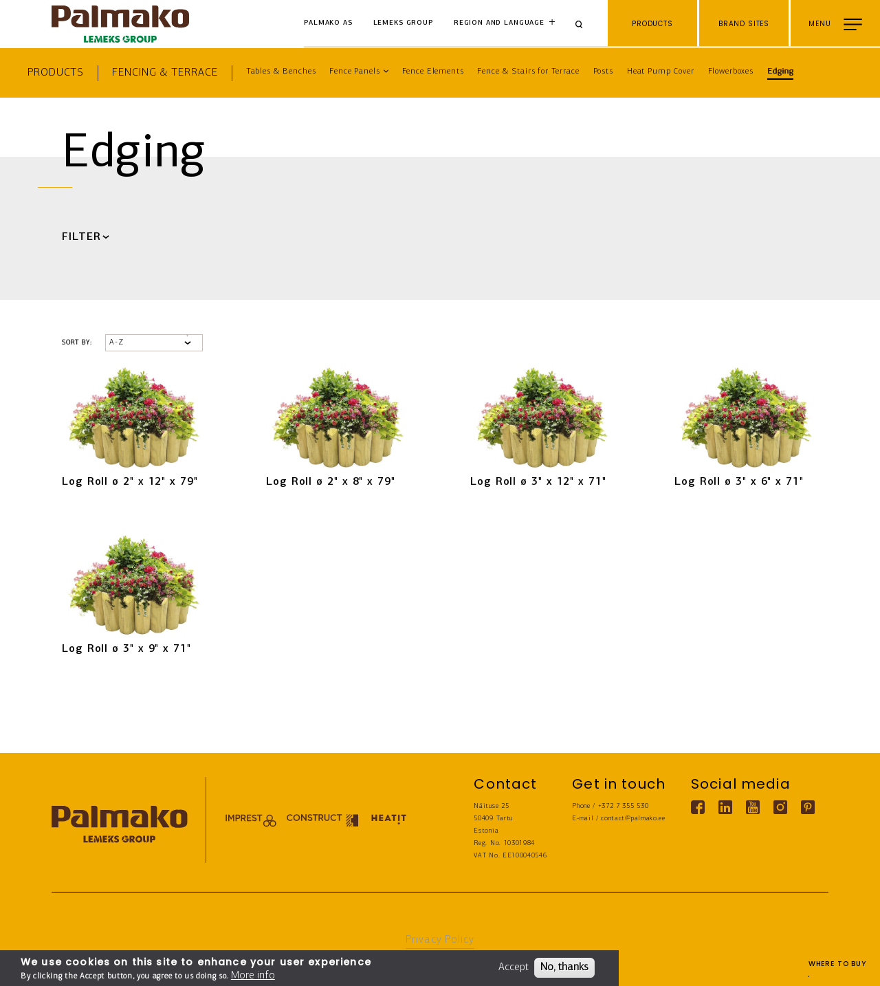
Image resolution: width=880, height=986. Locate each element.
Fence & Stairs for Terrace (528, 71)
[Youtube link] (753, 807)
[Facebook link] (698, 807)
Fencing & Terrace (164, 72)
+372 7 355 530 (623, 806)
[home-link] (120, 24)
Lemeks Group (403, 23)
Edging (780, 71)
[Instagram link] (780, 807)
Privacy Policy (440, 939)
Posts (603, 71)
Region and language (499, 23)
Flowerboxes (731, 71)
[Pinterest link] (808, 807)
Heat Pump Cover (660, 71)
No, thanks (564, 967)
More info (253, 975)
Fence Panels (354, 71)
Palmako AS (328, 23)
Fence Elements (433, 71)
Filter (81, 237)
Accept (513, 967)
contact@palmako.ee (633, 818)
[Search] (583, 24)
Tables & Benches (281, 71)
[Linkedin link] (725, 807)
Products (56, 72)
